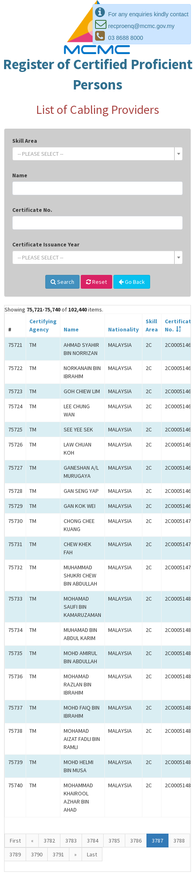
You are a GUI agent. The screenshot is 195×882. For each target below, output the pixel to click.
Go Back (132, 281)
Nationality (123, 329)
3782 (49, 840)
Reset (96, 281)
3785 (114, 840)
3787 (157, 840)
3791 (58, 854)
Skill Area (24, 140)
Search (62, 281)
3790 (36, 854)
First (15, 840)
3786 (136, 840)
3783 (71, 840)
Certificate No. (32, 209)
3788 (179, 840)
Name (19, 175)
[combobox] (97, 154)
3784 (92, 840)
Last (92, 854)
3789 (15, 854)
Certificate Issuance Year (46, 244)
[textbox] (95, 154)
